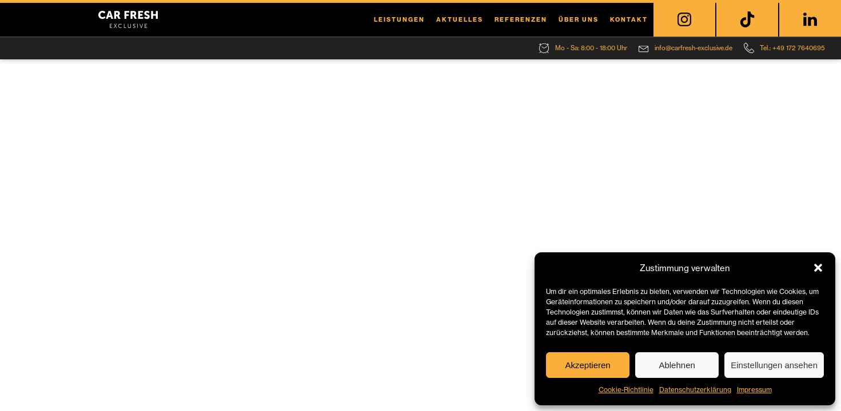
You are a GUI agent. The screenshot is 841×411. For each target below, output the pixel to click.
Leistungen (399, 19)
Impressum (754, 389)
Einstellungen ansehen (774, 365)
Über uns (579, 19)
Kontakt (629, 19)
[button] (818, 267)
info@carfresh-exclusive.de (693, 48)
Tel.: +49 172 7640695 (792, 48)
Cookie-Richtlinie (626, 389)
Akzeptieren (587, 365)
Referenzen (521, 19)
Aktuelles (459, 19)
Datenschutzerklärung (695, 389)
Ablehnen (677, 365)
